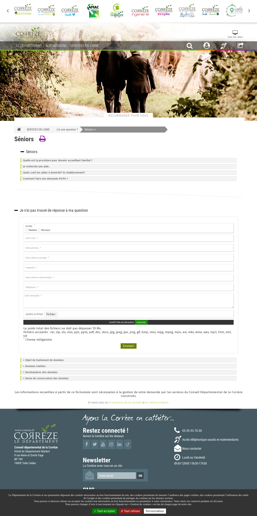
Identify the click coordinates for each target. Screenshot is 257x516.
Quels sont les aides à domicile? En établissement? (54, 172)
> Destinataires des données (40, 372)
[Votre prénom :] (128, 248)
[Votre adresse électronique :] (128, 277)
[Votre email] (116, 475)
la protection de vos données (125, 402)
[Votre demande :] (128, 301)
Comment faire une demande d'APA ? (45, 178)
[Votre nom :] (128, 238)
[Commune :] (128, 267)
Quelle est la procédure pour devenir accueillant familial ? (57, 160)
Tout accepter (104, 511)
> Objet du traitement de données (43, 360)
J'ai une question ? (67, 129)
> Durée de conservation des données (46, 378)
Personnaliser (155, 511)
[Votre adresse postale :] (128, 257)
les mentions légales (156, 402)
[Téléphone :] (128, 287)
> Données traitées (34, 366)
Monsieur (45, 230)
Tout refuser (130, 511)
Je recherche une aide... (36, 166)
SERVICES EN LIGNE (38, 129)
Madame (33, 230)
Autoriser (141, 322)
